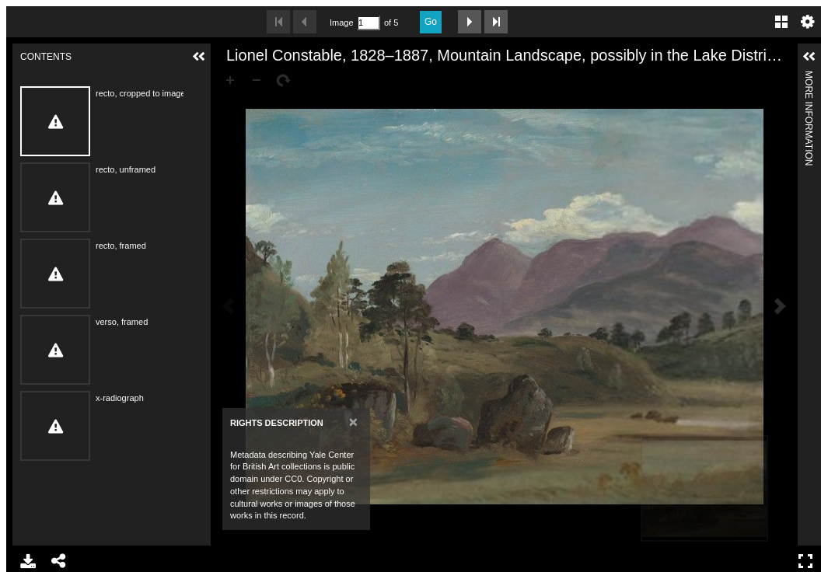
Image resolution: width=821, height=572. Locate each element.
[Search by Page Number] (368, 23)
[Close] (353, 421)
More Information (808, 77)
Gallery (781, 21)
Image (341, 22)
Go (430, 21)
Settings (807, 21)
